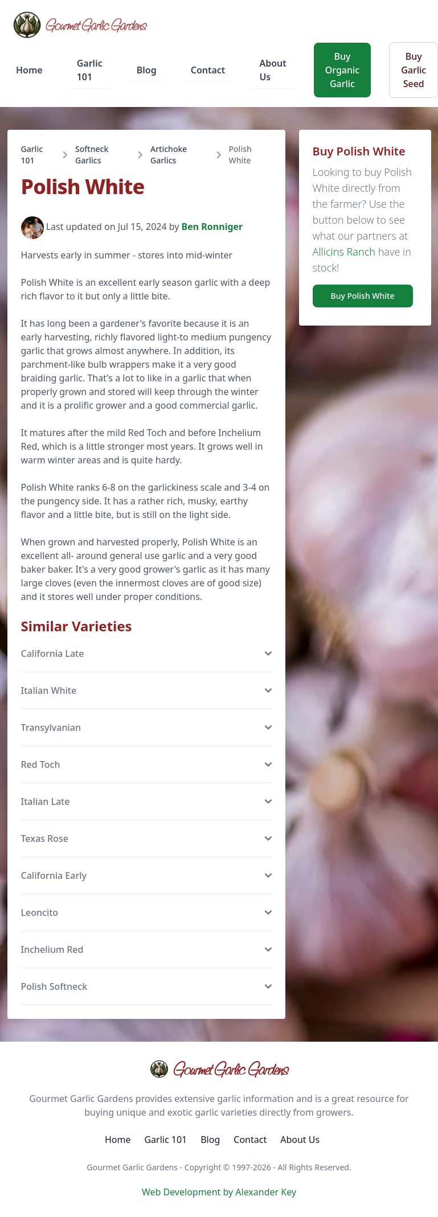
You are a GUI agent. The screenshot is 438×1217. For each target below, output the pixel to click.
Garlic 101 (90, 70)
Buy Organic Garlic (342, 70)
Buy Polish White (363, 295)
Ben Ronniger (212, 227)
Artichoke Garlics (168, 154)
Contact (208, 70)
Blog (147, 70)
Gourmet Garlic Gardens (219, 1069)
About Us (272, 70)
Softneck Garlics (91, 154)
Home (29, 70)
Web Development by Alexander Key (219, 1192)
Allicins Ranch (344, 251)
